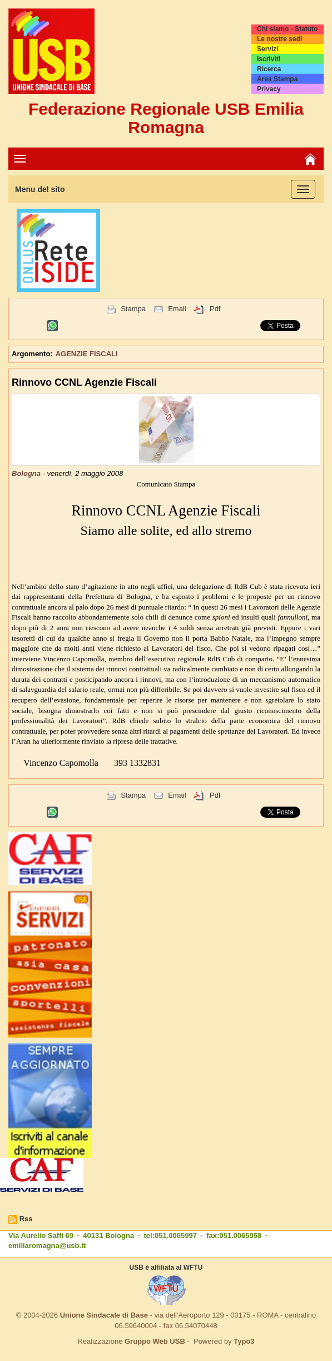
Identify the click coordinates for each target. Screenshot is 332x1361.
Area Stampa (277, 79)
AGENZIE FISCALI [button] (87, 354)
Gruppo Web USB (155, 1341)
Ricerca (269, 69)
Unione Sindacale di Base (104, 1315)
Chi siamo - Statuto (287, 29)
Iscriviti (268, 59)
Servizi (268, 49)
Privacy (269, 89)
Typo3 (244, 1341)
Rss (26, 1219)
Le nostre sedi (279, 39)
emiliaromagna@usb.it (47, 1245)
